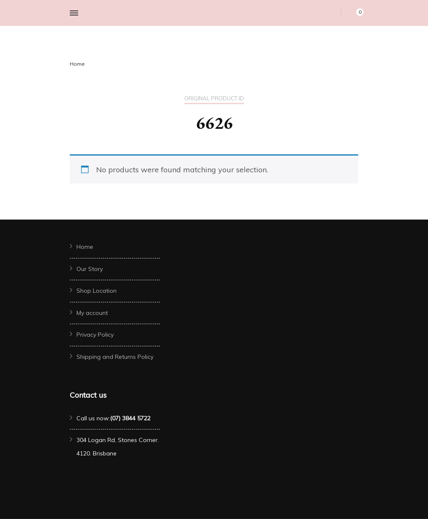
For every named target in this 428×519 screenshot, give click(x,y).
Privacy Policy (95, 334)
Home (84, 247)
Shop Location (96, 290)
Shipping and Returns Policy (114, 356)
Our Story (89, 269)
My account (92, 313)
